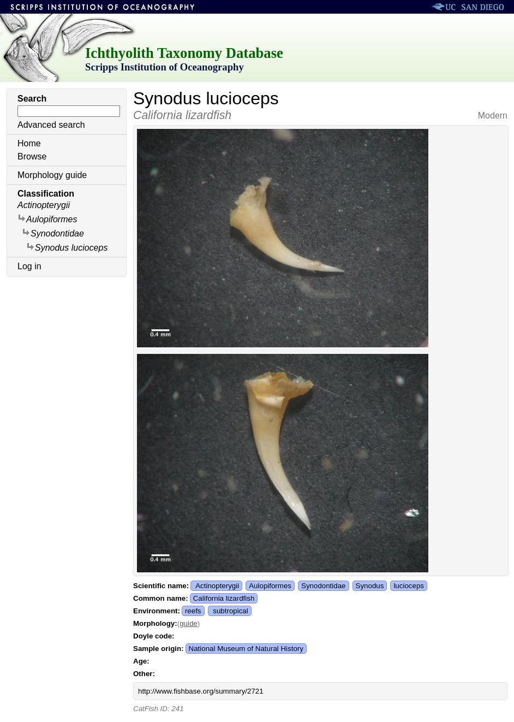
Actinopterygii (43, 205)
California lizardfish (224, 598)
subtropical (230, 611)
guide (189, 623)
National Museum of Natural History (246, 648)
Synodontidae (53, 233)
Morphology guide (52, 175)
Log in (29, 266)
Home (29, 143)
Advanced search (51, 124)
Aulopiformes (47, 219)
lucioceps (408, 586)
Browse (31, 156)
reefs (193, 611)
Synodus (370, 586)
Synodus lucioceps (66, 247)
